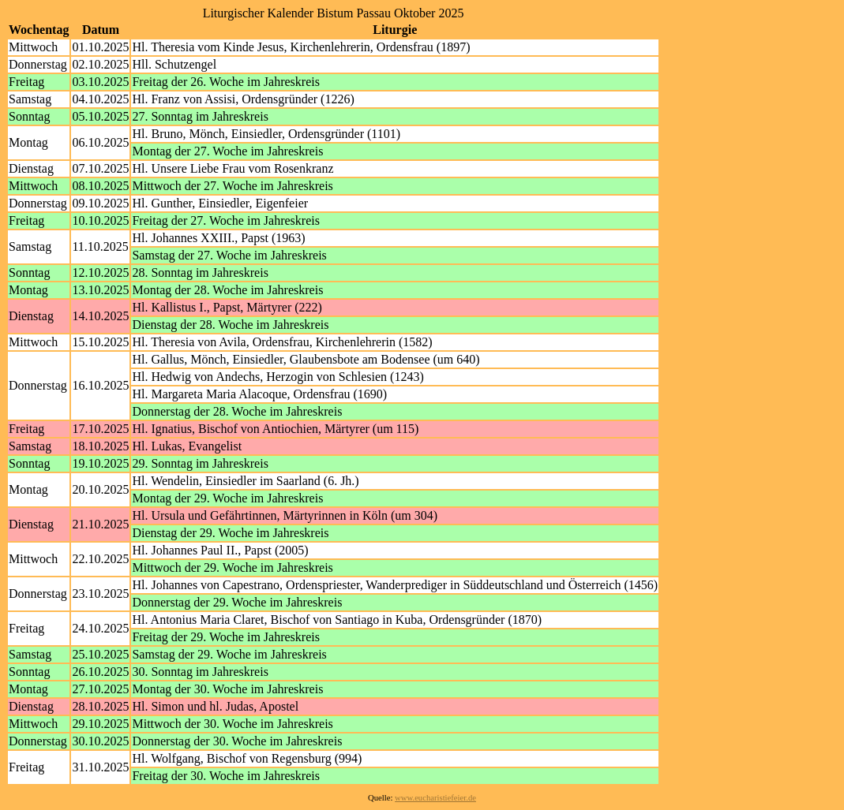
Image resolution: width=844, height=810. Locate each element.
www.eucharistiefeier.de (435, 797)
